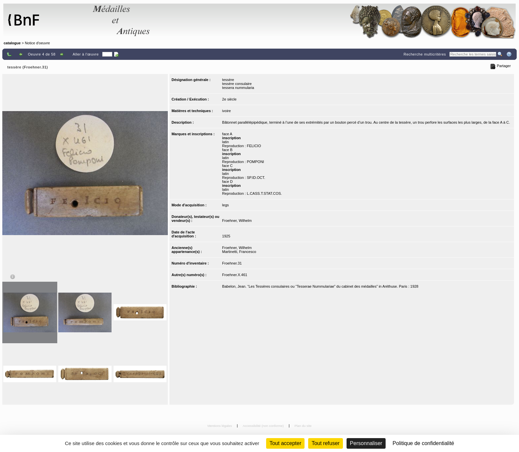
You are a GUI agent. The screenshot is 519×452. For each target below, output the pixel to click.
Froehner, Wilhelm (237, 221)
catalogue (12, 43)
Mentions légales (220, 426)
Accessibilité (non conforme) (264, 426)
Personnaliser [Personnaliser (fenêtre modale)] (366, 443)
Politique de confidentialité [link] (423, 443)
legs (225, 205)
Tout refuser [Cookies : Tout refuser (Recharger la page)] (325, 443)
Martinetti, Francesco (239, 252)
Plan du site (303, 426)
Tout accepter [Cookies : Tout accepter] (285, 443)
